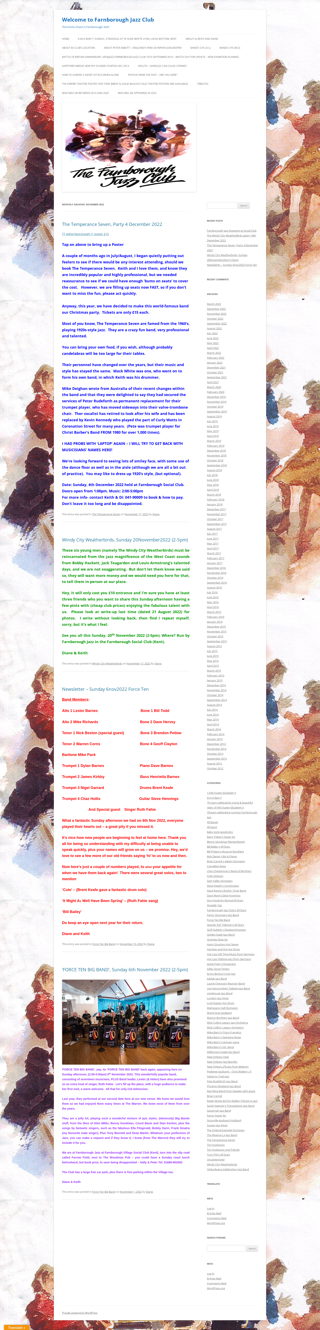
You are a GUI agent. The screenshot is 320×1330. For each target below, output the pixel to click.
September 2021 (217, 377)
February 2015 (215, 675)
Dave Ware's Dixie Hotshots (223, 895)
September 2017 (217, 524)
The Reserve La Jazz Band (222, 1135)
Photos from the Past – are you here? (152, 75)
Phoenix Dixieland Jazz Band (224, 1086)
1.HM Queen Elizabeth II (221, 793)
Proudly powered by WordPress (80, 1313)
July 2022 (212, 333)
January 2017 (214, 563)
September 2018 (217, 465)
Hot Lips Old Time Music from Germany (231, 954)
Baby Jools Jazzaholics (220, 832)
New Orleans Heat (218, 1057)
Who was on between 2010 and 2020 (85, 93)
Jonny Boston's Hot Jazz (221, 974)
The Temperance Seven (106, 514)
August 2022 (214, 328)
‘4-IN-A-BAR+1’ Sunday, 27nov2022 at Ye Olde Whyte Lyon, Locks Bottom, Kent (127, 39)
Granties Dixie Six (217, 939)
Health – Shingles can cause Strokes (162, 66)
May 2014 (213, 719)
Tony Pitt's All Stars (218, 1154)
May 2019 (213, 431)
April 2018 (213, 490)
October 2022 (215, 318)
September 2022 (217, 323)
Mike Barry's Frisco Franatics (224, 1032)
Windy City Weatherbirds (107, 663)
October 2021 (215, 372)
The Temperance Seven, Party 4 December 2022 (112, 224)
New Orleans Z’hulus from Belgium (228, 1066)
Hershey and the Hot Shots (223, 949)
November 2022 (216, 314)
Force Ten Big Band (103, 944)
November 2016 (216, 573)
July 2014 (212, 710)
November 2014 (216, 690)
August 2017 (214, 529)
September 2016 (217, 582)
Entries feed (214, 1213)
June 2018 (213, 480)
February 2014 (215, 734)
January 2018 (214, 504)
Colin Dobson (215, 876)
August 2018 (214, 470)
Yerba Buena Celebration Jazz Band (228, 1169)
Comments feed (216, 1218)
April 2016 (213, 607)
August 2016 (214, 587)
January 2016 (214, 622)
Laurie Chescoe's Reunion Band (226, 983)
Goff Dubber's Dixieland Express (226, 930)
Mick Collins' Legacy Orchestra (225, 1027)
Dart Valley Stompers (219, 881)
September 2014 (217, 700)
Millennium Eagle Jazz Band (223, 1052)
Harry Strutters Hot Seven (223, 944)
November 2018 (216, 455)
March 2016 (214, 612)
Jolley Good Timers (218, 969)
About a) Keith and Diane (202, 39)
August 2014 (214, 705)
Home (65, 39)
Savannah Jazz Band (219, 1110)
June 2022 (213, 338)
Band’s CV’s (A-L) (200, 48)
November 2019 (216, 402)
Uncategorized (215, 1159)
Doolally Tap (214, 905)
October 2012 (215, 768)
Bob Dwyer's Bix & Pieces (222, 856)
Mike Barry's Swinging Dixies (224, 1037)
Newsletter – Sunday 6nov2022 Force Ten (105, 689)
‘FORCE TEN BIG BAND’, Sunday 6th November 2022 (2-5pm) (125, 969)
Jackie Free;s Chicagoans (221, 964)
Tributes (202, 84)
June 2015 (213, 656)
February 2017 (215, 558)
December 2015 (216, 626)
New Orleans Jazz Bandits (222, 1062)
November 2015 (216, 631)
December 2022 (216, 309)
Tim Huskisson (216, 1145)
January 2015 (214, 680)
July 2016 (212, 592)
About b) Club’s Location (78, 48)
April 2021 (213, 382)
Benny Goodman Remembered (226, 842)
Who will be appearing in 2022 (137, 93)
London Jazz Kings (218, 998)
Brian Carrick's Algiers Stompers (226, 861)
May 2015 (213, 661)
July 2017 (212, 534)
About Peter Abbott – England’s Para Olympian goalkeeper (142, 48)
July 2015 (212, 651)
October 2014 (215, 695)
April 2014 (213, 724)
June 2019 (213, 426)
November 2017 (216, 514)
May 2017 (213, 543)
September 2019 (217, 411)
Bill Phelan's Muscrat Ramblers (225, 851)
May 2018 (213, 485)
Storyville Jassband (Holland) (224, 1120)
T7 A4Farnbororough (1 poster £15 (85, 234)
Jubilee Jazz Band (217, 978)
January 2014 (214, 739)
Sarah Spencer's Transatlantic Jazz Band (230, 1106)
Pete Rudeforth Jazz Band (222, 1081)
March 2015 (214, 670)
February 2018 (215, 499)
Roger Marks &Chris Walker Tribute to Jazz (232, 1101)
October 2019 (215, 406)
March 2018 (214, 494)
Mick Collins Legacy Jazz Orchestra (227, 1022)
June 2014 (213, 714)
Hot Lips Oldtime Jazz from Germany (229, 959)
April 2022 (213, 348)
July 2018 (212, 475)
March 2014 (214, 729)
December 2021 (216, 367)
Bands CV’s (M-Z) (230, 48)
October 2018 (215, 460)
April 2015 (213, 666)
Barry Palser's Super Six (221, 837)
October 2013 (215, 754)
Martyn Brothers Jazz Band (223, 1018)
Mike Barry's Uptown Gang (223, 1042)
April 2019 (213, 436)
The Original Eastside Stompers (225, 1130)
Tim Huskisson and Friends (223, 1150)
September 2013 (217, 758)
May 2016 (213, 602)
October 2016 (215, 578)
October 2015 (215, 636)
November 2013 (216, 749)
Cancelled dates (216, 866)
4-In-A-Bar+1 (214, 798)
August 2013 (214, 763)
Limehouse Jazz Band (219, 993)
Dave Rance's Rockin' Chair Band (226, 890)
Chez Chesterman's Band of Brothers (229, 871)
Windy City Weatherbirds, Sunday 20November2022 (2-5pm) (125, 540)
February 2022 (215, 358)
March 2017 (214, 553)
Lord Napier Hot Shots (220, 1003)
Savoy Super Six (216, 1115)
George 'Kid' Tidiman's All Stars (225, 925)
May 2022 (213, 343)
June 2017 (213, 538)
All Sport (212, 827)
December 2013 (216, 744)
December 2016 (216, 568)
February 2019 (215, 446)
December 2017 (216, 509)
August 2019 (214, 416)
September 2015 (217, 641)
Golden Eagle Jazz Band (221, 934)
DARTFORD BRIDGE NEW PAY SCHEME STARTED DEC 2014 (95, 66)
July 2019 (212, 421)
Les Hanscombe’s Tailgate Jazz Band (228, 988)
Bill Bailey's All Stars (218, 846)
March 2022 (214, 353)
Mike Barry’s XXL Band (220, 1047)
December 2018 (216, 450)
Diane (155, 514)
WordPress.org (216, 1223)
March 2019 (214, 441)
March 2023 (214, 304)
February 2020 (215, 392)
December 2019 (216, 397)
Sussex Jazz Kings (217, 1125)
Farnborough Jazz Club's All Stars (226, 910)
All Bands (212, 822)
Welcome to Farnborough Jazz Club (108, 19)
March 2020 (214, 387)
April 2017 (213, 548)
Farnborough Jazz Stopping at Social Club (232, 230)
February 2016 (215, 617)
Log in (210, 1208)
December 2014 (216, 685)
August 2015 (214, 646)
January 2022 (214, 362)
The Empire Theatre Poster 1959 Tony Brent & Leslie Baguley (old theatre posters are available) (125, 84)
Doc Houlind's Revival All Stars (225, 900)
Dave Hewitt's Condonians (223, 886)
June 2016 (213, 597)
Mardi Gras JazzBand (219, 1013)
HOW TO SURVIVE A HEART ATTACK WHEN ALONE (90, 75)
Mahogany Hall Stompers (222, 1008)
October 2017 (215, 519)
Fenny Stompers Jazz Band (223, 915)
